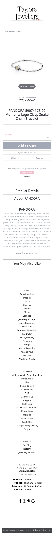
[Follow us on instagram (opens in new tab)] (24, 501)
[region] (27, 66)
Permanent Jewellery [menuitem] (27, 330)
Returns (39, 158)
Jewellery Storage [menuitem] (27, 319)
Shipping (15, 158)
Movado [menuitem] (27, 414)
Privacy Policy (34, 514)
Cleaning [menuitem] (27, 308)
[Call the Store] (27, 471)
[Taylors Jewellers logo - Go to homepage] (27, 13)
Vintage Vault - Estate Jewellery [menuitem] (27, 375)
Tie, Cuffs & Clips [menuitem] (27, 348)
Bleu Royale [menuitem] (27, 378)
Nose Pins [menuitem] (27, 326)
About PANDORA (27, 198)
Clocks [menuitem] (27, 312)
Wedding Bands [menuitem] (27, 359)
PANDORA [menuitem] (27, 333)
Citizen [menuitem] (27, 382)
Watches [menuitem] (27, 355)
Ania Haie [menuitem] (27, 371)
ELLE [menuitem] (27, 393)
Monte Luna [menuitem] (27, 411)
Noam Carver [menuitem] (27, 418)
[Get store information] (27, 474)
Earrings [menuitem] (27, 315)
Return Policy (19, 514)
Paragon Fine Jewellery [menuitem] (27, 425)
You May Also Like (27, 263)
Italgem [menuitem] (27, 400)
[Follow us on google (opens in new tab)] (33, 501)
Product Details (27, 190)
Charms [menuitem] (27, 305)
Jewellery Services (27, 452)
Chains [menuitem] (27, 301)
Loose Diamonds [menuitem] (27, 323)
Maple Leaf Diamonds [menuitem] (27, 407)
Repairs (27, 448)
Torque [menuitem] (27, 429)
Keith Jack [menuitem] (27, 404)
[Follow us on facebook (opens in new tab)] (20, 501)
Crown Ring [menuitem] (27, 389)
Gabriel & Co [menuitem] (27, 396)
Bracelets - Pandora (13, 31)
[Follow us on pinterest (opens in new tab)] (28, 501)
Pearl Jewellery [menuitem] (27, 337)
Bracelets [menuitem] (26, 297)
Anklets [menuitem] (27, 290)
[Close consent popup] (49, 530)
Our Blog (27, 445)
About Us (27, 441)
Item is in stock (27, 173)
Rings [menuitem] (27, 344)
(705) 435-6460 (27, 100)
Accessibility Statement (37, 520)
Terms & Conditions (15, 520)
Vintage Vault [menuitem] (27, 351)
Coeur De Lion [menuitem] (27, 386)
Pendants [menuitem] (27, 341)
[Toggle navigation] (7, 20)
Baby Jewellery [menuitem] (27, 294)
